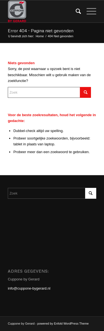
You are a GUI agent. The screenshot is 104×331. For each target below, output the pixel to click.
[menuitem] (75, 11)
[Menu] (88, 11)
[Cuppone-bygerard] (43, 11)
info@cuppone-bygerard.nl (29, 288)
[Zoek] (75, 11)
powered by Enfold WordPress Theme (63, 323)
